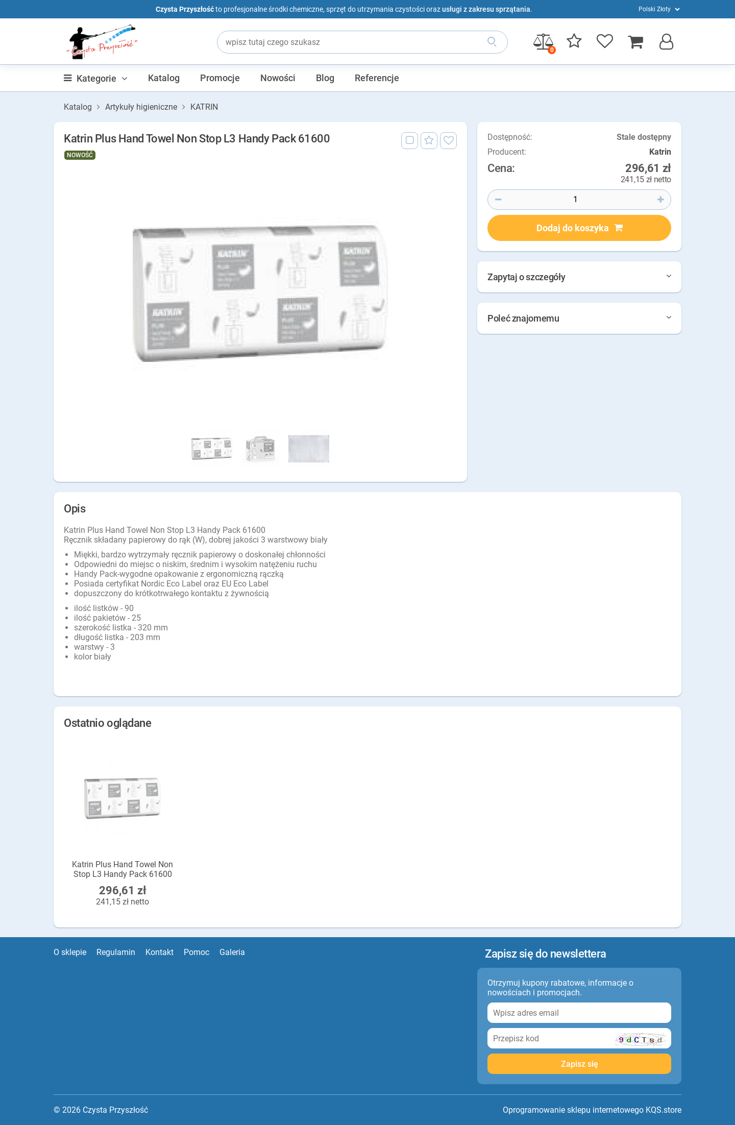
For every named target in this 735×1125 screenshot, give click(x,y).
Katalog (164, 77)
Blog (325, 77)
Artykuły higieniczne (141, 107)
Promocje (220, 77)
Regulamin (115, 952)
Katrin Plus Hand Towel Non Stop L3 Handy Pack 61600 (122, 868)
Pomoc (196, 952)
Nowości (278, 77)
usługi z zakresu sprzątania (486, 9)
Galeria (232, 952)
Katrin (660, 152)
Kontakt (159, 952)
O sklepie (70, 952)
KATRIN (204, 107)
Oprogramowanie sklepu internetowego (573, 1110)
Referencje (377, 77)
